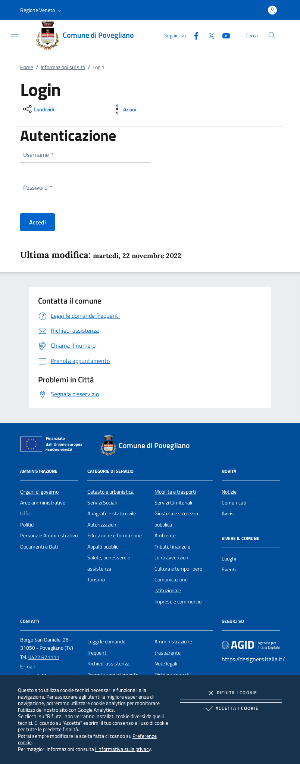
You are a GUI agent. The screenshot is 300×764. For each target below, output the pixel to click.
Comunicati (234, 503)
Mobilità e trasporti (175, 492)
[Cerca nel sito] (272, 35)
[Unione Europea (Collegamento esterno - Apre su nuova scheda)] (53, 445)
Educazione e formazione (114, 535)
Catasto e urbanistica (110, 492)
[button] (41, 10)
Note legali (165, 663)
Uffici (26, 513)
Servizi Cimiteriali (173, 503)
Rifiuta (231, 693)
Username (38, 154)
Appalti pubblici (103, 547)
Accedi (37, 222)
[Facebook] (193, 35)
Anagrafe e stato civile (111, 513)
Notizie (229, 492)
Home (26, 67)
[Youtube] (223, 35)
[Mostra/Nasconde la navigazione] (14, 34)
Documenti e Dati (39, 547)
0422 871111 (43, 657)
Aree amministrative (42, 503)
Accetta (231, 709)
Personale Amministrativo (49, 535)
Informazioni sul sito (63, 67)
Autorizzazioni (102, 525)
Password (37, 187)
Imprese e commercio (177, 601)
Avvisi (228, 513)
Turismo (96, 579)
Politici (27, 525)
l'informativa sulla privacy (123, 749)
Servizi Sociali (102, 503)
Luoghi (229, 559)
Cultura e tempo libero (178, 569)
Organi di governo (39, 492)
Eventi (229, 569)
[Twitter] (208, 35)
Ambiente (165, 535)
